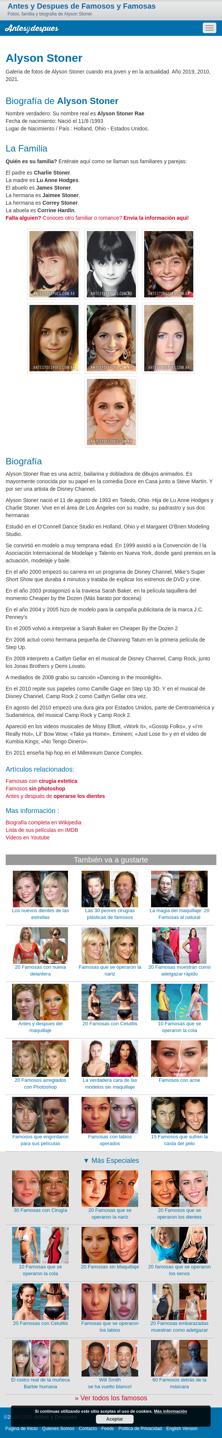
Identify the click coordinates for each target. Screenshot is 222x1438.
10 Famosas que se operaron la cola (179, 1009)
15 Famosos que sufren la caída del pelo (179, 1122)
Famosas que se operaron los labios (110, 1308)
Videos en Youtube (28, 838)
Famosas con (41, 781)
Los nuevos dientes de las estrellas (40, 895)
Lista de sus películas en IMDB (42, 830)
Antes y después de (55, 796)
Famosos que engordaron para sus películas (40, 1122)
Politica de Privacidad (140, 1428)
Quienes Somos (58, 1428)
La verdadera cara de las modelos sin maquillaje (110, 1065)
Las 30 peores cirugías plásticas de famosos (110, 895)
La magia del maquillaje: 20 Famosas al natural (179, 895)
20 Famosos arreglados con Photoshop (40, 1065)
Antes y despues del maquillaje (40, 1009)
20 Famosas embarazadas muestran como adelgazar (179, 1308)
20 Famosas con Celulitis (110, 1005)
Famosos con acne (179, 1061)
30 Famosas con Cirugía (40, 1191)
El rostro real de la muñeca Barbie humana (40, 1365)
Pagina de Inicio (21, 1428)
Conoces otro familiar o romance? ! (97, 218)
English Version (181, 1428)
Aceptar (114, 1419)
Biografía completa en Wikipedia (44, 822)
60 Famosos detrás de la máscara (179, 1365)
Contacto (88, 1428)
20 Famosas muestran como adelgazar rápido (179, 952)
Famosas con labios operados (110, 1122)
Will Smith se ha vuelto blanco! (110, 1365)
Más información (170, 1411)
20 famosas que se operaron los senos (179, 1252)
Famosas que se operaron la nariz (110, 952)
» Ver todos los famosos (111, 1398)
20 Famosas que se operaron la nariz (110, 1195)
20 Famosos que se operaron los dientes (179, 1195)
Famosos (35, 789)
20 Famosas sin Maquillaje (110, 1248)
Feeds (108, 1428)
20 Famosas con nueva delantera (40, 952)
